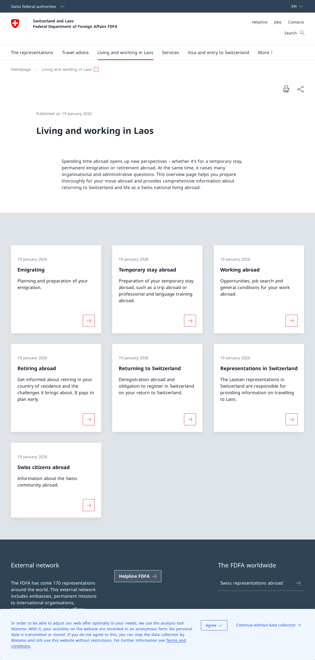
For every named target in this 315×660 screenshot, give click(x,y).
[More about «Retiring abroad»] (89, 419)
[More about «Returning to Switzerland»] (190, 419)
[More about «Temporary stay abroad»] (190, 320)
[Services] (170, 52)
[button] (32, 52)
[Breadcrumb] (155, 69)
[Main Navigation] (153, 52)
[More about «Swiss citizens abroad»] (89, 505)
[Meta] (278, 22)
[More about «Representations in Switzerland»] (292, 419)
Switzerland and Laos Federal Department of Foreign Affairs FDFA (75, 23)
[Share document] (300, 89)
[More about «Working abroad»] (292, 320)
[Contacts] (296, 22)
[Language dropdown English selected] (295, 6)
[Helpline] (260, 22)
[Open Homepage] (64, 28)
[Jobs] (278, 22)
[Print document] (286, 89)
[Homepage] (21, 69)
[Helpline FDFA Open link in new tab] (137, 576)
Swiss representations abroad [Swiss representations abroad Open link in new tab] (260, 583)
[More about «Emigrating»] (89, 320)
